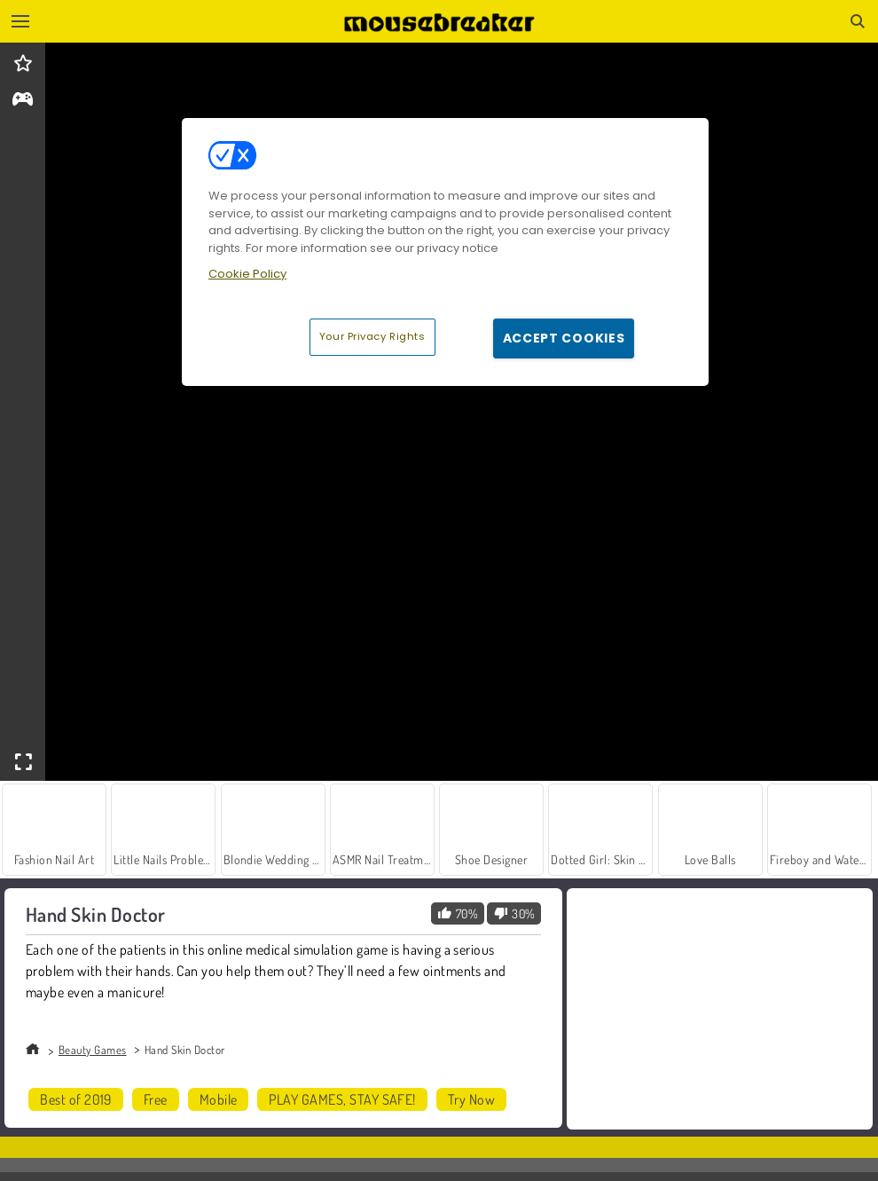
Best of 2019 (76, 1099)
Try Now (471, 1099)
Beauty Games (93, 1050)
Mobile (219, 1099)
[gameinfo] (22, 100)
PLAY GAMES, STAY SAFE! (342, 1099)
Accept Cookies (564, 338)
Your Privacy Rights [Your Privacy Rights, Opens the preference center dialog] (372, 336)
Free (156, 1099)
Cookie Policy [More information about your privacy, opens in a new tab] (247, 273)
